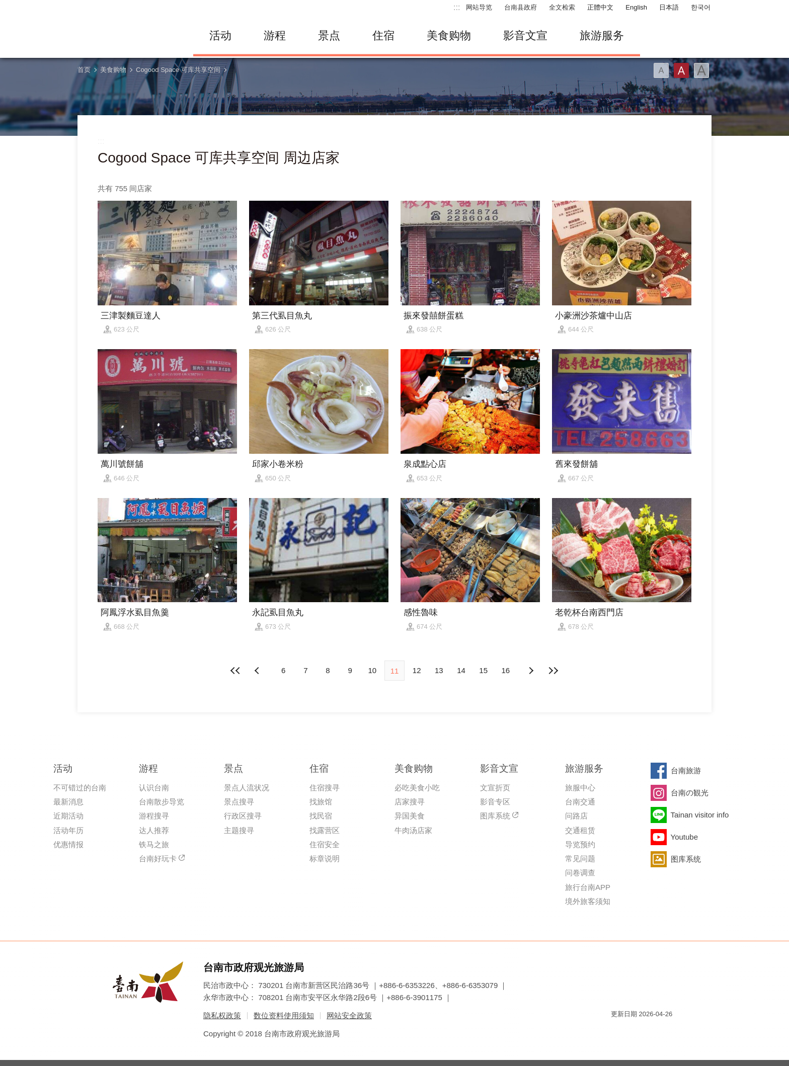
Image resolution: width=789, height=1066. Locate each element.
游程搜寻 (154, 815)
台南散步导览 (161, 801)
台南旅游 (686, 770)
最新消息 (68, 801)
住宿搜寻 (324, 787)
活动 (220, 35)
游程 (275, 35)
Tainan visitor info (700, 814)
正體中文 (600, 7)
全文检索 (562, 7)
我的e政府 (618, 1032)
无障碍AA (654, 1032)
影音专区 (495, 801)
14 (461, 670)
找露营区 (324, 830)
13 (439, 670)
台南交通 (580, 801)
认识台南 (154, 787)
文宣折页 (495, 787)
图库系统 (495, 815)
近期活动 (68, 815)
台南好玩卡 (158, 858)
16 (506, 670)
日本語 (669, 7)
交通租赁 (580, 830)
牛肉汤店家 (413, 830)
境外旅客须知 (587, 901)
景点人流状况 (246, 787)
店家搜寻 (410, 801)
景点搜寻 (239, 801)
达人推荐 (154, 830)
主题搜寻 (239, 830)
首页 (84, 69)
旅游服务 (602, 35)
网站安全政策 (349, 1015)
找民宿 (320, 815)
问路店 (576, 815)
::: (456, 7)
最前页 (236, 671)
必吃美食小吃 (417, 787)
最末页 (553, 671)
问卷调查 (580, 872)
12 (417, 670)
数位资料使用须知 (284, 1015)
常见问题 (580, 858)
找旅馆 (320, 801)
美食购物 (449, 35)
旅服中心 (580, 787)
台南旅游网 (127, 35)
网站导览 (479, 7)
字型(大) (701, 70)
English (636, 7)
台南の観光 (689, 792)
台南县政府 (520, 7)
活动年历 (68, 830)
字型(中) (681, 70)
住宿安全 (324, 844)
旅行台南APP (587, 887)
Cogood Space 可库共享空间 (178, 69)
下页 (258, 671)
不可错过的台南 (79, 787)
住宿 (383, 35)
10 (372, 670)
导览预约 (580, 844)
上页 (531, 671)
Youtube (684, 837)
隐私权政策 (222, 1015)
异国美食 (410, 815)
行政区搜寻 (243, 815)
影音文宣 (525, 35)
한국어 (701, 7)
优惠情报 (68, 844)
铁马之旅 (154, 844)
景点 (329, 35)
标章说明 (324, 858)
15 (483, 670)
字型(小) (661, 70)
